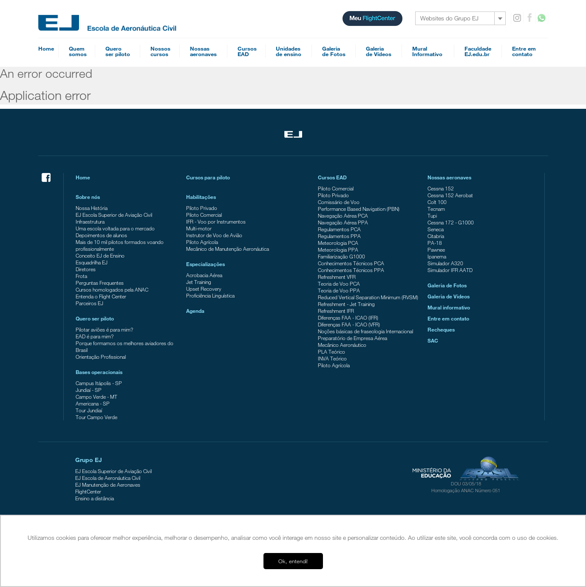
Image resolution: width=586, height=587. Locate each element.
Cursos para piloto (208, 177)
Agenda (195, 310)
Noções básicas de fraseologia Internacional (365, 331)
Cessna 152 (440, 188)
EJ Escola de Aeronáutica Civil (107, 477)
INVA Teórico (332, 358)
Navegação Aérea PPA (343, 222)
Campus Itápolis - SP (99, 383)
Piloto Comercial (204, 214)
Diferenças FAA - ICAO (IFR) (348, 317)
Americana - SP (93, 403)
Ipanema (436, 256)
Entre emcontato (524, 51)
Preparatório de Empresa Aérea (352, 338)
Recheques (441, 329)
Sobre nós (88, 196)
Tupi (432, 215)
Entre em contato (448, 318)
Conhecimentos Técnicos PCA (351, 263)
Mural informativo (448, 307)
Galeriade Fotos (333, 51)
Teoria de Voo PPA (339, 290)
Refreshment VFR (337, 276)
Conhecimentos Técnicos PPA (351, 270)
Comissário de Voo (339, 202)
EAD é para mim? (94, 336)
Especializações (205, 264)
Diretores (86, 269)
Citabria (435, 236)
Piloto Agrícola (202, 241)
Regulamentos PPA (339, 236)
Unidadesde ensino (288, 51)
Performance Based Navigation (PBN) (358, 208)
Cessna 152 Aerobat (450, 195)
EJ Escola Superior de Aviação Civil (114, 214)
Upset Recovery (203, 288)
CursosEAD (247, 51)
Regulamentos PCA (339, 229)
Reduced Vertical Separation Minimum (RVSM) (368, 297)
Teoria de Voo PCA (339, 283)
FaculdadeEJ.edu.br (477, 51)
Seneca (435, 229)
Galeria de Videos (448, 296)
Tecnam (436, 208)
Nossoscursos (160, 51)
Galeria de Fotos (447, 285)
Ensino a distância (94, 498)
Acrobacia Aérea (204, 275)
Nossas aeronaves (449, 177)
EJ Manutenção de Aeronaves (107, 484)
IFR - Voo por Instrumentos (216, 221)
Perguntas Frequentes (100, 282)
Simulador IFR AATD (450, 270)
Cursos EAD (332, 177)
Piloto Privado (201, 207)
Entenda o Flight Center (101, 296)
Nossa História (92, 207)
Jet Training (198, 281)
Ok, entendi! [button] (293, 561)
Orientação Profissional (101, 356)
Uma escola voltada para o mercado (115, 228)
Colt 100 (437, 202)
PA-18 (434, 242)
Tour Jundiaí (89, 410)
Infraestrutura (90, 221)
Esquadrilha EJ (92, 262)
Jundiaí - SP (89, 389)
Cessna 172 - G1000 (450, 222)
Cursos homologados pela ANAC (112, 289)
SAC (432, 340)
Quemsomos (78, 51)
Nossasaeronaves (203, 51)
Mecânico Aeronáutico (342, 344)
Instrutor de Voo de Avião (214, 235)
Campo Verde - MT (96, 396)
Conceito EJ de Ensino (100, 255)
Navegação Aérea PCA (343, 215)
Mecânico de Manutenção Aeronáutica (227, 248)
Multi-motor (199, 228)
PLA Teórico (331, 351)
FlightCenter (88, 491)
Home (46, 48)
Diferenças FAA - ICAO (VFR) (349, 324)
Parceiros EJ (89, 303)
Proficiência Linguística (210, 295)
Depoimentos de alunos (101, 235)
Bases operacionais (99, 372)
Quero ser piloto (95, 318)
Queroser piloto (117, 51)
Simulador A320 (445, 263)
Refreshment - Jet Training (346, 304)
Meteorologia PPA (338, 249)
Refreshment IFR (336, 310)
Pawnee (436, 249)
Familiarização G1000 (341, 256)
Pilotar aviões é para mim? (104, 329)
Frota (81, 275)
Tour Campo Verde (96, 417)
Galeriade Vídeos (378, 51)
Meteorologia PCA (338, 242)
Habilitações (201, 196)
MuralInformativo (427, 51)
